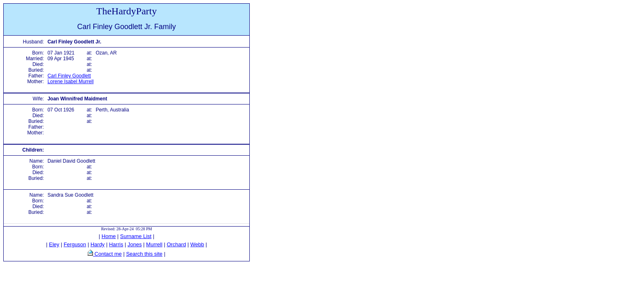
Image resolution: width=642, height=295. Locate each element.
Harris (116, 244)
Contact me (107, 254)
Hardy (97, 244)
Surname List (135, 236)
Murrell (154, 244)
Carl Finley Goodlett (69, 76)
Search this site (144, 254)
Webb (197, 244)
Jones (135, 244)
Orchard (176, 244)
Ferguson (74, 244)
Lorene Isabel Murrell (70, 81)
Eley (54, 244)
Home (109, 236)
